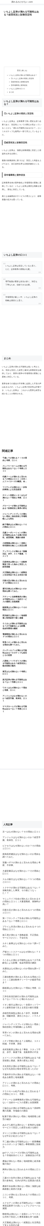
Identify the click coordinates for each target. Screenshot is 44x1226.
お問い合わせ (22, 1218)
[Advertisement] (22, 41)
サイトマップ (12, 1215)
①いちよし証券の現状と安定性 (22, 78)
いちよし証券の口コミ (17, 89)
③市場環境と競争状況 (19, 85)
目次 (19, 70)
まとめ (11, 92)
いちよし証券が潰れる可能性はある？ (23, 75)
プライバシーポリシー (32, 1215)
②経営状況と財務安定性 (20, 82)
